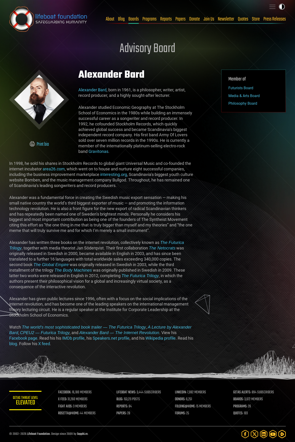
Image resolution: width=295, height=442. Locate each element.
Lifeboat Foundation (38, 434)
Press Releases (274, 19)
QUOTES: (238, 413)
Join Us (209, 19)
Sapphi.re (82, 434)
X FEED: (62, 399)
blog (13, 343)
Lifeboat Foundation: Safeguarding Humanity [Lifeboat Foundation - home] (48, 19)
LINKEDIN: (180, 392)
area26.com (54, 168)
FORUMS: (180, 413)
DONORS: (180, 399)
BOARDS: (238, 399)
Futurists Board (240, 88)
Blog (121, 19)
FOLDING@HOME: (185, 406)
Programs (149, 19)
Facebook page (23, 338)
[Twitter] (254, 434)
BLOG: (119, 399)
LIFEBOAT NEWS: (126, 392)
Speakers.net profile (111, 338)
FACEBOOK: (64, 392)
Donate (194, 19)
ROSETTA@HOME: (68, 413)
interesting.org (113, 174)
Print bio (39, 144)
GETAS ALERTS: (242, 392)
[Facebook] (245, 434)
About (110, 19)
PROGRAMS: (240, 406)
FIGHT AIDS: (65, 406)
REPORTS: (122, 406)
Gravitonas (98, 151)
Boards (133, 19)
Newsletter (226, 19)
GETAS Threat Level (25, 401)
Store (256, 19)
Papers (180, 19)
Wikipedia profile (160, 338)
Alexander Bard (92, 89)
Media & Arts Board (244, 96)
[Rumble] (282, 434)
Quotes (243, 19)
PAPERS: (121, 413)
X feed (44, 343)
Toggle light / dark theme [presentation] (282, 7)
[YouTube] (273, 434)
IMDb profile (73, 338)
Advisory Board (147, 49)
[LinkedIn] (263, 434)
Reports (166, 19)
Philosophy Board (242, 103)
